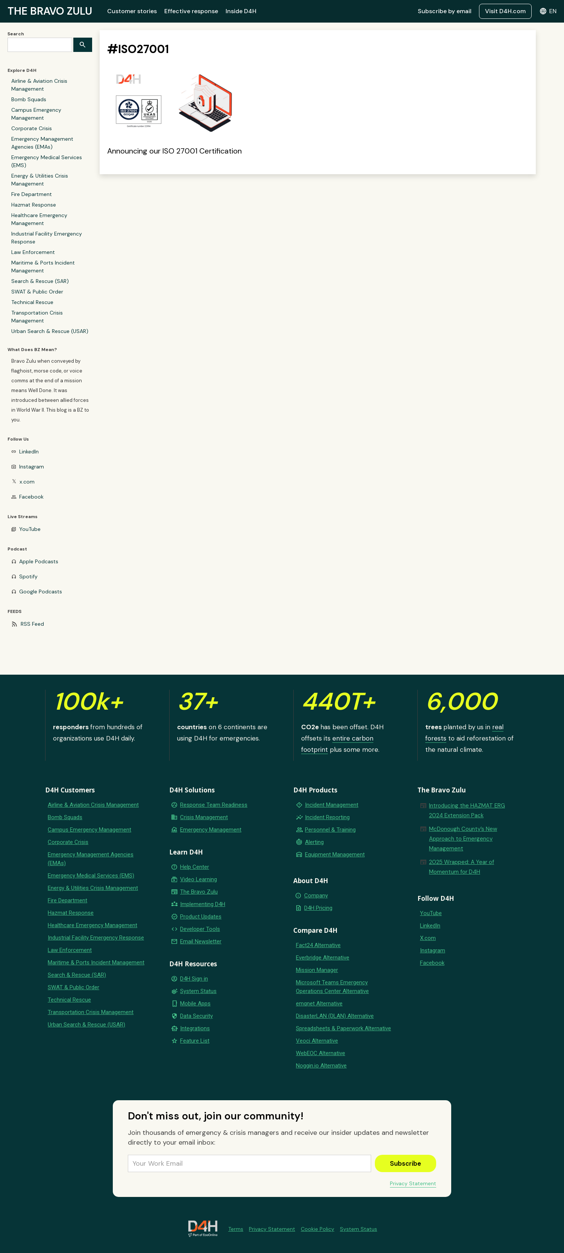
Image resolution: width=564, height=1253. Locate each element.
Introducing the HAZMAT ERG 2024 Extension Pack (467, 810)
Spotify (28, 576)
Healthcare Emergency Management (39, 219)
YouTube (30, 529)
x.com (27, 481)
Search (16, 34)
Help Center (194, 867)
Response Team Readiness (213, 804)
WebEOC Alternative (320, 1053)
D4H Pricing (318, 908)
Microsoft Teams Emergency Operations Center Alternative (332, 986)
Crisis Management (204, 817)
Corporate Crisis (31, 128)
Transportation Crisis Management (37, 316)
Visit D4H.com (505, 11)
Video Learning (198, 879)
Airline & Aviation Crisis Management (39, 85)
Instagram (31, 466)
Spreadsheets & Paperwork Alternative (343, 1028)
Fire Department (31, 194)
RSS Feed (32, 623)
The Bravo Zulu (199, 891)
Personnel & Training (330, 829)
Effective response (191, 11)
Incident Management (331, 804)
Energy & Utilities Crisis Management (39, 179)
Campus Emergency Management (36, 113)
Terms (235, 1229)
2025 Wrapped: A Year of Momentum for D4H (461, 867)
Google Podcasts (40, 591)
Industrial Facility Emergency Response (46, 237)
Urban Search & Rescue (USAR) (49, 331)
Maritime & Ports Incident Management (43, 266)
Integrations (195, 1028)
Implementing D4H (202, 904)
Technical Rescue (32, 302)
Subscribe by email (445, 11)
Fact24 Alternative (318, 945)
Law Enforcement (33, 252)
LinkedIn (29, 451)
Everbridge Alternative (322, 957)
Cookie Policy (317, 1229)
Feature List (194, 1040)
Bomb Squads (28, 99)
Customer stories (132, 11)
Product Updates (200, 916)
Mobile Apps (195, 1003)
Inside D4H (241, 11)
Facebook (31, 496)
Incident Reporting (327, 817)
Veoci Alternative (317, 1040)
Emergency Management (210, 829)
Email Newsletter (200, 941)
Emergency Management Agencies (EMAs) (42, 142)
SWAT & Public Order (37, 291)
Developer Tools (200, 929)
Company (316, 895)
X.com (428, 938)
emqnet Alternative (319, 1003)
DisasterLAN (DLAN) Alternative (335, 1016)
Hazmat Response (33, 204)
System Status (198, 991)
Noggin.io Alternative (321, 1065)
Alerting (314, 842)
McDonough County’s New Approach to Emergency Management (463, 838)
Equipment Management (335, 854)
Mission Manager (317, 970)
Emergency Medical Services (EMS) (46, 161)
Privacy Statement (413, 1183)
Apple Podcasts (38, 561)
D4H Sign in (194, 978)
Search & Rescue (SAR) (40, 281)
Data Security (196, 1016)
